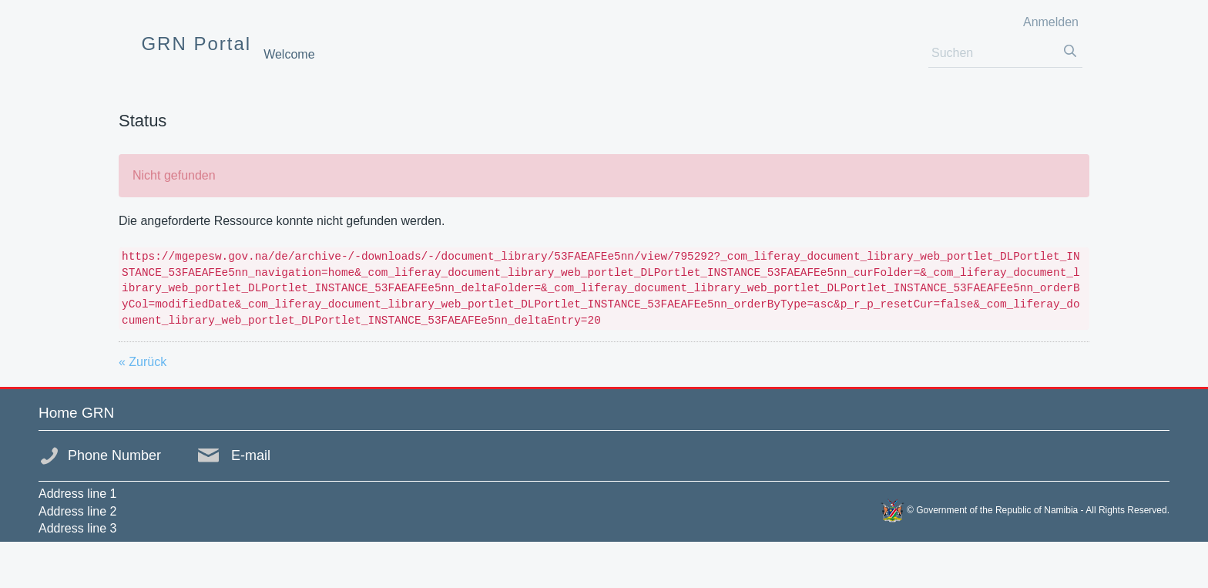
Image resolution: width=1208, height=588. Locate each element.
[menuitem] (289, 55)
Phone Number (114, 455)
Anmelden (1051, 22)
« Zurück (142, 361)
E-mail (250, 455)
